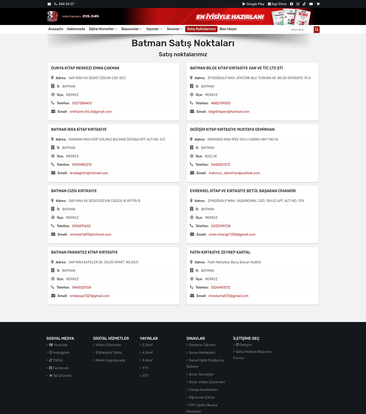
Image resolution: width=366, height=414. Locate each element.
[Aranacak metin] (301, 29)
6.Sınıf (147, 352)
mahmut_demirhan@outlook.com (234, 173)
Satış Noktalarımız (201, 29)
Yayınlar (154, 29)
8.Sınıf (147, 360)
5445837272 (220, 165)
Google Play (253, 4)
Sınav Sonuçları (201, 374)
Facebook (59, 368)
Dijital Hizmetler (103, 29)
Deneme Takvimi (202, 345)
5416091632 (81, 226)
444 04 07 (64, 4)
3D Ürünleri (60, 376)
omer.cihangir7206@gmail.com (232, 235)
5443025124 (81, 288)
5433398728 (221, 226)
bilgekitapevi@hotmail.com (229, 112)
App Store (277, 4)
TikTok (56, 360)
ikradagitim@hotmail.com (89, 173)
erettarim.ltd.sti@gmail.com (91, 112)
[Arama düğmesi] (317, 29)
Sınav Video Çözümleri (207, 382)
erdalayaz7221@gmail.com (90, 296)
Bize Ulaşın (228, 29)
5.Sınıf (147, 345)
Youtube (58, 345)
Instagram (59, 352)
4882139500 (221, 103)
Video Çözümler (108, 345)
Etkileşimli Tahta (109, 352)
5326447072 (220, 288)
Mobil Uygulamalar (111, 360)
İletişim (244, 345)
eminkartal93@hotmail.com (90, 235)
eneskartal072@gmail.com (229, 296)
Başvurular (132, 29)
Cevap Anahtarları (203, 390)
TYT (145, 368)
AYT (145, 376)
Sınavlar (175, 29)
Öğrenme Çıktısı (202, 397)
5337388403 (82, 103)
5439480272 (82, 165)
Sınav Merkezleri (202, 352)
